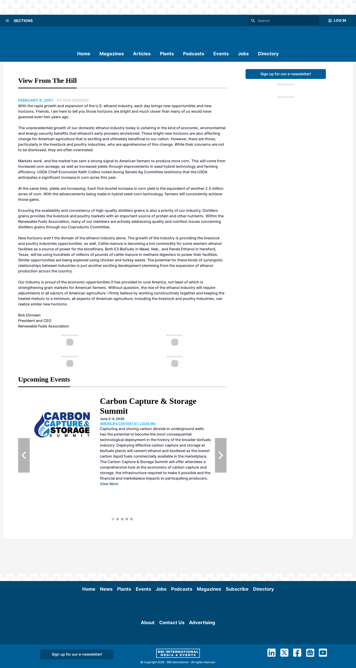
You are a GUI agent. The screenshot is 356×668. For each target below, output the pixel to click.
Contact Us (171, 637)
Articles (142, 53)
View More (109, 483)
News (106, 554)
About (148, 637)
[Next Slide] (220, 455)
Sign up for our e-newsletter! (285, 74)
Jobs (243, 53)
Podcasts (193, 53)
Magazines (111, 53)
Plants (167, 53)
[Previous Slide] (24, 455)
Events (221, 53)
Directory (268, 53)
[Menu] (7, 20)
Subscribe (237, 554)
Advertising (202, 637)
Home (83, 53)
